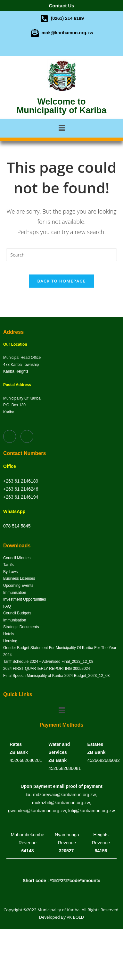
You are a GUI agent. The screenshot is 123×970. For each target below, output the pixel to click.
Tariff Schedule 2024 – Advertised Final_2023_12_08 (48, 661)
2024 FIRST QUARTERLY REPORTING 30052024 (46, 668)
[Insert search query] (61, 255)
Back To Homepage (61, 281)
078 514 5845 (17, 525)
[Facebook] (56, 48)
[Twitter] (67, 48)
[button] (61, 128)
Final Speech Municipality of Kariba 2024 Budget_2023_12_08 (56, 675)
